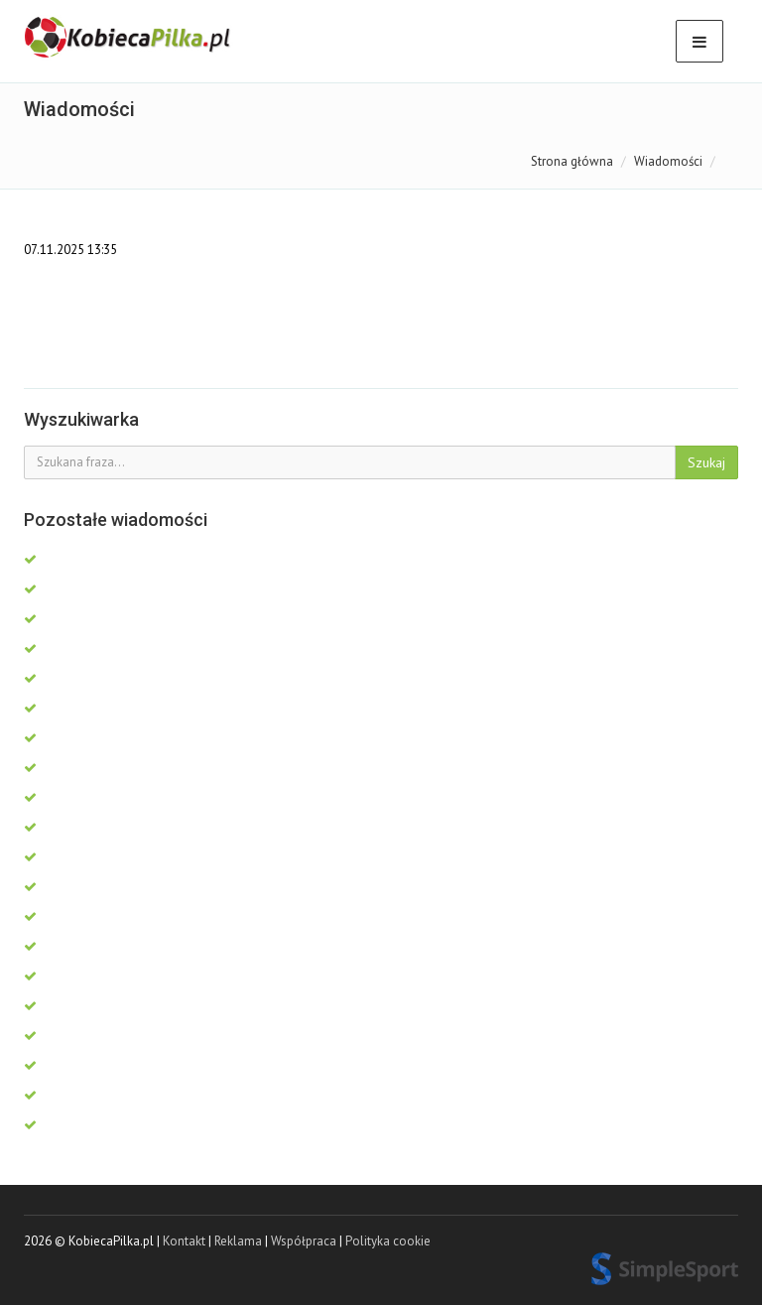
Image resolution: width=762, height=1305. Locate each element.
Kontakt (184, 1241)
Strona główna (572, 161)
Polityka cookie (388, 1241)
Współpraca (303, 1241)
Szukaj (706, 462)
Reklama (238, 1241)
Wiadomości (668, 161)
